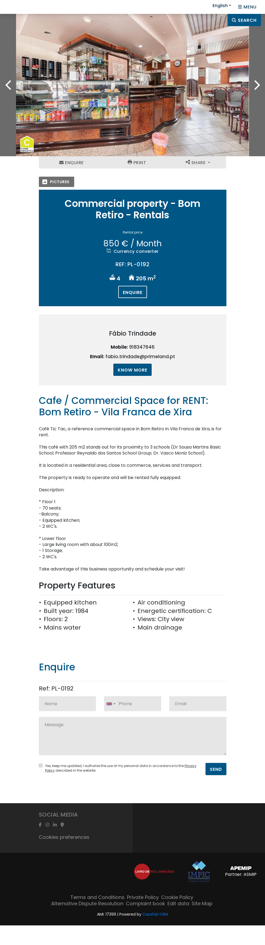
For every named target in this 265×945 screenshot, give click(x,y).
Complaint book (145, 903)
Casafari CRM (155, 914)
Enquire (71, 162)
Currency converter (133, 251)
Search (244, 20)
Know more (132, 370)
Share (196, 162)
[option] (132, 85)
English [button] (220, 5)
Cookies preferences (64, 837)
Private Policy (143, 897)
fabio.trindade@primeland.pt (140, 356)
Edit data (178, 903)
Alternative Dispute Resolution (87, 903)
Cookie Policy (177, 897)
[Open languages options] (247, 7)
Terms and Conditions (97, 897)
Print (137, 162)
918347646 (142, 347)
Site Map (202, 903)
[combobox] (132, 704)
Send (216, 769)
